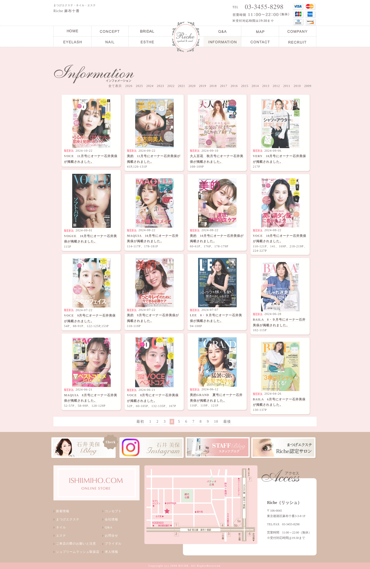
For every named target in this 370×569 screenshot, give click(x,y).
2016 (234, 86)
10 (216, 421)
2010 (297, 86)
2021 (181, 86)
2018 (213, 86)
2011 (286, 86)
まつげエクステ (67, 519)
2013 (265, 86)
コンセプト (113, 511)
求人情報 (111, 552)
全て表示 (115, 86)
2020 (192, 86)
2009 (307, 86)
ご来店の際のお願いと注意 (76, 543)
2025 (139, 86)
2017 (223, 86)
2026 (128, 86)
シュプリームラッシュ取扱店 (77, 552)
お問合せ (111, 535)
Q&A (109, 527)
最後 (227, 421)
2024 (149, 86)
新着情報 (62, 511)
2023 (160, 86)
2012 (276, 86)
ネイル (61, 527)
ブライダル (113, 543)
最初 (140, 421)
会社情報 (111, 519)
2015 (244, 86)
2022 (170, 86)
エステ (61, 535)
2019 (202, 86)
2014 (255, 86)
